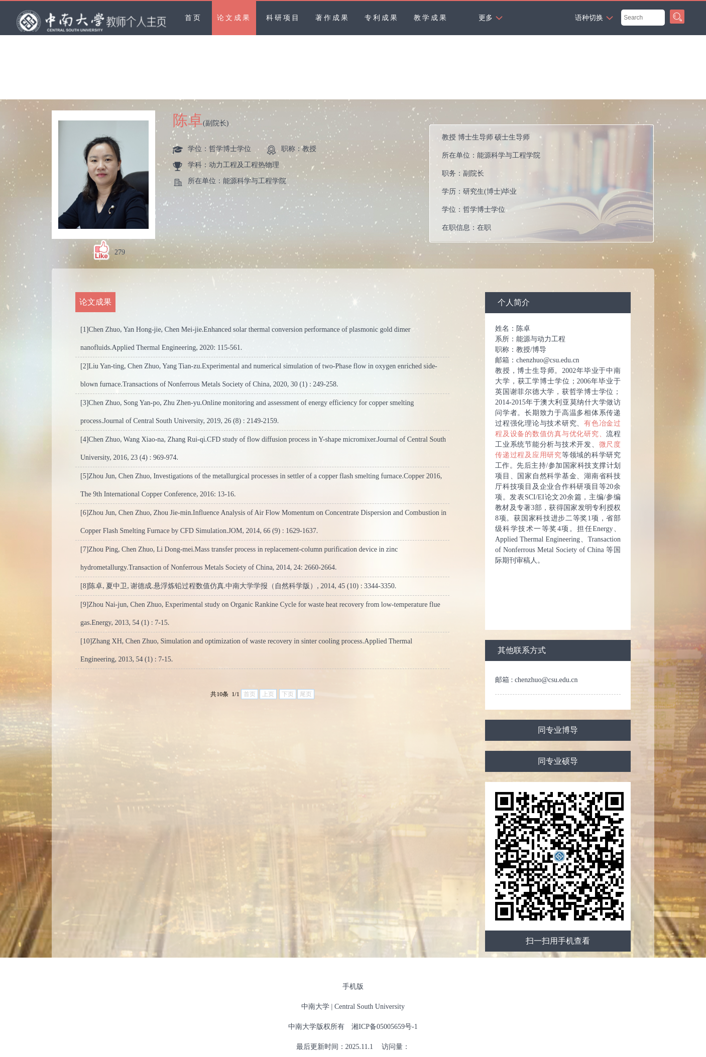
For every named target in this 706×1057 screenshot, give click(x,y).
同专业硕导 (558, 761)
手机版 (353, 986)
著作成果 (332, 18)
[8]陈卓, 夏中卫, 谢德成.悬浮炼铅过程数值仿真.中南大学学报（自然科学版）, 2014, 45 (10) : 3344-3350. (238, 586)
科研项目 (283, 18)
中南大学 (315, 1006)
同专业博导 (558, 730)
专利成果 (382, 18)
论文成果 (234, 18)
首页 (193, 18)
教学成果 (431, 18)
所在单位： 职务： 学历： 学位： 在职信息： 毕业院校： (545, 183)
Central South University (369, 1006)
